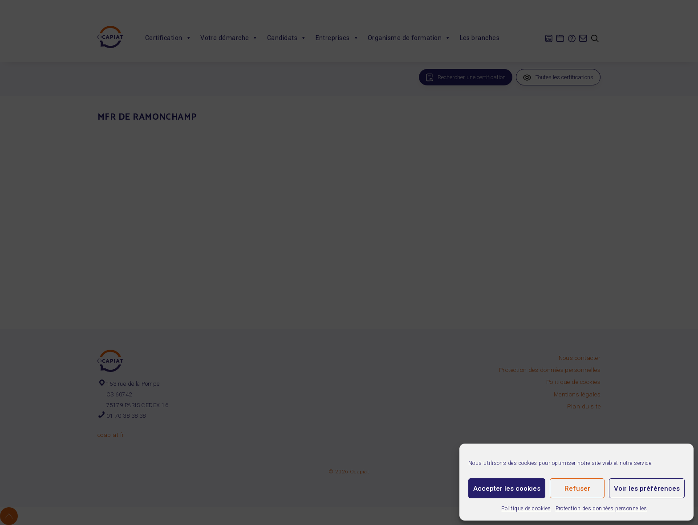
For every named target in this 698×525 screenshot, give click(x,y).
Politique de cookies (526, 508)
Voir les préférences (647, 489)
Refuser (577, 489)
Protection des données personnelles (601, 508)
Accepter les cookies (506, 489)
